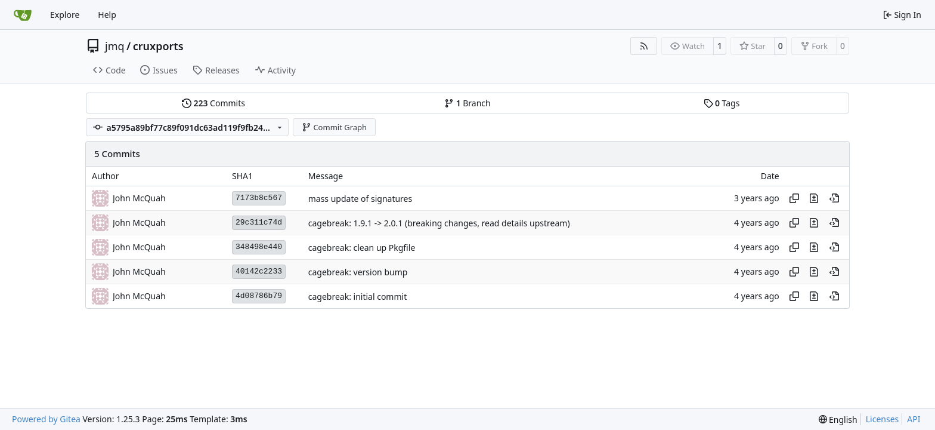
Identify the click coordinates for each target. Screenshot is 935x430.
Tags (722, 103)
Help (107, 14)
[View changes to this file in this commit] (814, 198)
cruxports (158, 46)
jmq (115, 46)
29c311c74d (259, 222)
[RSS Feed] (644, 46)
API (913, 419)
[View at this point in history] (834, 198)
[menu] (838, 419)
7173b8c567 (259, 198)
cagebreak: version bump (358, 272)
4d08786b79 (259, 295)
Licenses (882, 419)
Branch (467, 103)
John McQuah (139, 198)
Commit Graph (334, 127)
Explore (64, 14)
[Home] (22, 15)
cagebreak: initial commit (357, 296)
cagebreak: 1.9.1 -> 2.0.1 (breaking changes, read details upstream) (439, 223)
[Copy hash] (794, 198)
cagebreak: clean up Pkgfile (362, 247)
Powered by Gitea (46, 419)
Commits (213, 103)
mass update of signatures (360, 198)
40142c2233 (259, 271)
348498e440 (259, 246)
